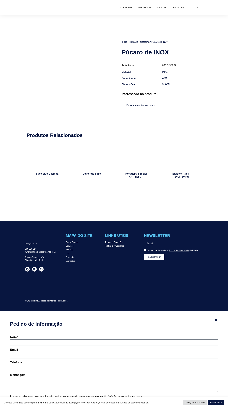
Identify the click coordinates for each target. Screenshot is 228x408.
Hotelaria (133, 42)
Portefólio (144, 7)
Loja (195, 7)
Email (14, 349)
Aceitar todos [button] (216, 402)
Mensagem (18, 374)
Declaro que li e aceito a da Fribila (172, 250)
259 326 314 (30, 249)
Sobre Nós (126, 7)
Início (124, 42)
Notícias (161, 7)
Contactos (178, 7)
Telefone (16, 362)
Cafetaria (144, 42)
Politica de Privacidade (179, 250)
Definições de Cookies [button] (195, 402)
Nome (14, 337)
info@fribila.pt (31, 243)
